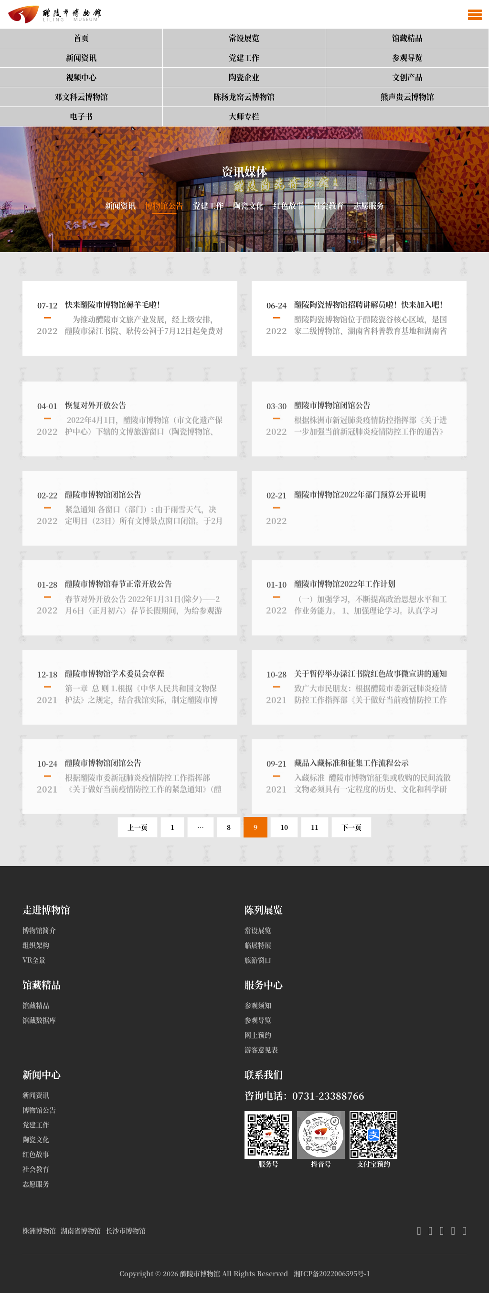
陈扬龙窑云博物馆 (244, 96)
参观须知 (257, 1005)
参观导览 (407, 57)
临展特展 (257, 945)
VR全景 (33, 959)
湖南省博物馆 (81, 1230)
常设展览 (244, 37)
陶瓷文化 (248, 205)
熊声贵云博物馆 (407, 96)
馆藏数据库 (39, 1020)
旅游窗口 (257, 959)
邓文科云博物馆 (81, 96)
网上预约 (257, 1034)
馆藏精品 (407, 37)
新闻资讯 (81, 57)
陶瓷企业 (244, 77)
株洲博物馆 (39, 1230)
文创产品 (407, 77)
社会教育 (328, 205)
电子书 (81, 116)
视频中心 (81, 77)
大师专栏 (244, 116)
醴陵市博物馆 (200, 1273)
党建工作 (244, 57)
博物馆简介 (39, 930)
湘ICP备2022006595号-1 (332, 1273)
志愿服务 (368, 205)
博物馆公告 (164, 205)
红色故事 (288, 205)
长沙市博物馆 (126, 1230)
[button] (475, 14)
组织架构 (35, 945)
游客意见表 (261, 1049)
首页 (81, 37)
